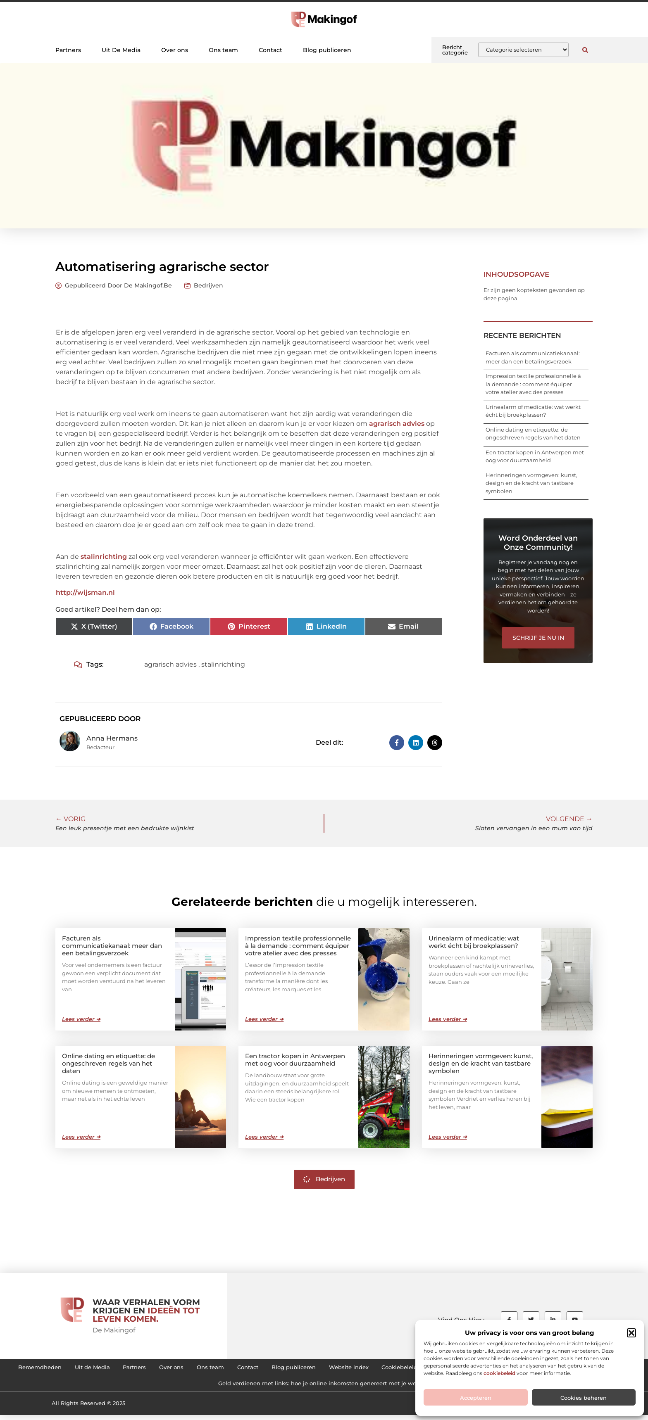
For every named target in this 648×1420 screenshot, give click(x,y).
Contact (270, 50)
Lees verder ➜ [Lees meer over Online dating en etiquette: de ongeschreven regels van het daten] (81, 1136)
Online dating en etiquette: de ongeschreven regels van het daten (108, 1063)
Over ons (174, 50)
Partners (68, 50)
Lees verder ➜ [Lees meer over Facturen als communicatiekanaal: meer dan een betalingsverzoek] (81, 1018)
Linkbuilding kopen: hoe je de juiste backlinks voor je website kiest (200, 1387)
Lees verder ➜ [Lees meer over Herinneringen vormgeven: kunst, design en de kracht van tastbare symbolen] (448, 1136)
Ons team (223, 50)
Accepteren (475, 1397)
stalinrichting (104, 556)
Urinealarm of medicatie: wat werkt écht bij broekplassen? (474, 941)
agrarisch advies (396, 423)
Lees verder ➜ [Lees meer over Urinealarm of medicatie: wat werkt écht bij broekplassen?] (448, 1018)
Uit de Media (173, 1368)
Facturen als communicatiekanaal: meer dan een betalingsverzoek (112, 945)
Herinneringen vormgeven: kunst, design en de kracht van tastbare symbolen (531, 483)
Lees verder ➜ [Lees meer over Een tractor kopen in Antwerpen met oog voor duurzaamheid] (264, 1136)
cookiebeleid (499, 1373)
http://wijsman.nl (85, 592)
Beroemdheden (113, 1368)
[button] (631, 1333)
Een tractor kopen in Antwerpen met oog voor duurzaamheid (295, 1059)
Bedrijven (208, 285)
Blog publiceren (327, 50)
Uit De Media (121, 50)
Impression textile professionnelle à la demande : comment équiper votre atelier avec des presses (533, 384)
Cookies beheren (583, 1397)
